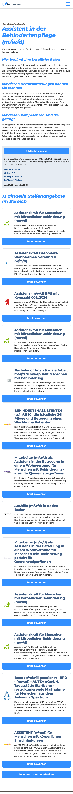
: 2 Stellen (13, 180)
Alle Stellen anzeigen (36, 151)
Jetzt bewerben (36, 241)
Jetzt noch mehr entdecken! (36, 774)
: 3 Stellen (12, 173)
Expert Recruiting (16, 159)
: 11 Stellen (12, 169)
